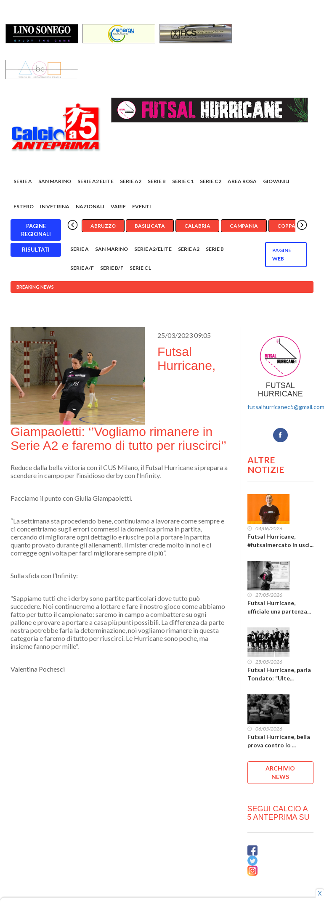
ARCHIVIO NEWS (280, 772)
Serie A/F (82, 268)
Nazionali (90, 207)
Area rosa (242, 181)
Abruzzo (103, 226)
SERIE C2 (210, 181)
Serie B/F (111, 268)
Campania (244, 226)
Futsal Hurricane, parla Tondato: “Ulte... (279, 674)
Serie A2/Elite (153, 249)
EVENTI (141, 207)
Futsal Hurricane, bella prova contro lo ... (278, 741)
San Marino (54, 181)
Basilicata (150, 226)
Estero (23, 207)
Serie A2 (130, 181)
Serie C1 (183, 181)
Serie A (22, 181)
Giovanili (276, 181)
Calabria (197, 226)
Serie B (157, 181)
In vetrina (54, 207)
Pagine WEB (281, 254)
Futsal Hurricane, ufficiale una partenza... (279, 607)
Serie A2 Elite (95, 181)
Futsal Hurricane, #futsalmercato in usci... (280, 540)
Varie (118, 207)
